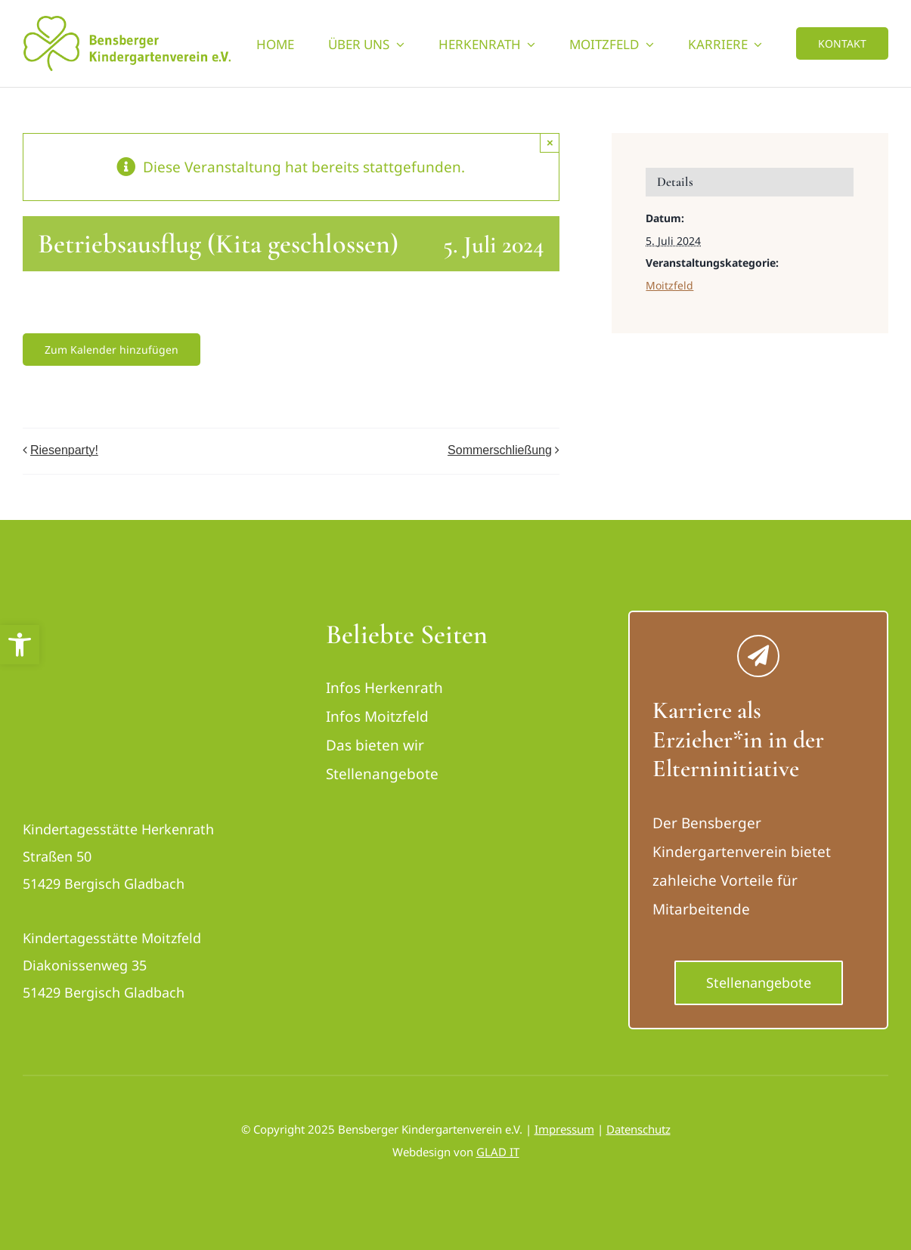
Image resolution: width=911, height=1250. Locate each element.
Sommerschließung (500, 450)
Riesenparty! (64, 450)
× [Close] (550, 142)
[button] (19, 644)
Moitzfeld (669, 285)
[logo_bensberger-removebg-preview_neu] (108, 625)
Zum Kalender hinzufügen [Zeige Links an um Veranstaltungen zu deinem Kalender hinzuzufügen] (111, 349)
